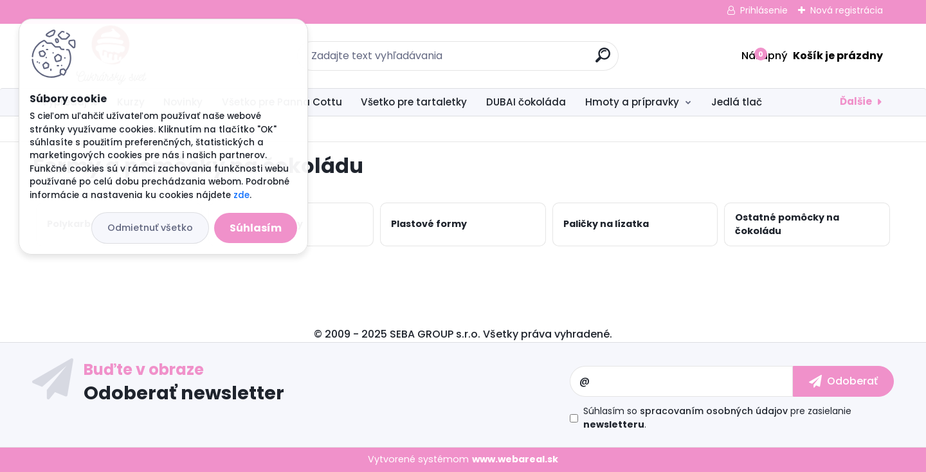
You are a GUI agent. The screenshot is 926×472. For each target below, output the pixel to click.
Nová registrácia (846, 10)
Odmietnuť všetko (150, 227)
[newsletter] (843, 381)
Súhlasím (256, 228)
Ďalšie (856, 101)
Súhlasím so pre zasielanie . (717, 417)
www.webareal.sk (515, 459)
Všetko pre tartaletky (414, 102)
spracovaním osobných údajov (714, 410)
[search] (602, 60)
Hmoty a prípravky (632, 102)
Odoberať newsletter (184, 392)
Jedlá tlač (736, 102)
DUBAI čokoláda (526, 102)
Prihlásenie (764, 10)
